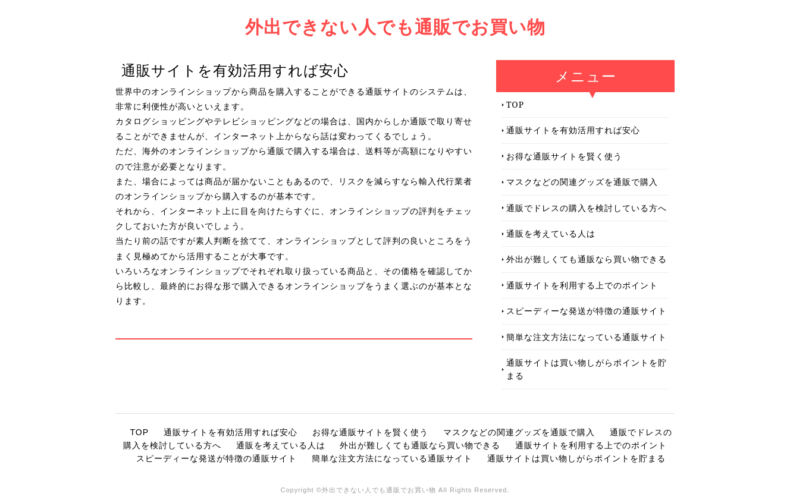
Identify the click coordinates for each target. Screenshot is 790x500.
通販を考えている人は (550, 233)
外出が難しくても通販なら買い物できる (586, 259)
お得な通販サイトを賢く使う (564, 156)
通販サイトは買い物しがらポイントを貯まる (586, 369)
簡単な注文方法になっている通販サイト (586, 336)
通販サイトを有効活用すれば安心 (573, 130)
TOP (515, 104)
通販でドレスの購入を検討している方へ (586, 207)
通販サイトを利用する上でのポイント (582, 285)
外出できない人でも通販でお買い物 (395, 26)
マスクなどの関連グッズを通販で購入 (582, 181)
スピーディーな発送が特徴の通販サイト (586, 310)
